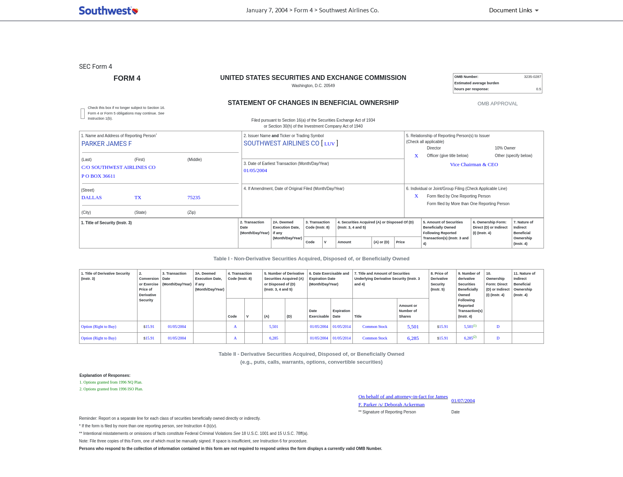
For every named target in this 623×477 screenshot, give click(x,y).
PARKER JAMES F (106, 143)
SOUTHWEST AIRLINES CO (281, 143)
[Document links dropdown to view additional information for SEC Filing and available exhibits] (515, 10)
